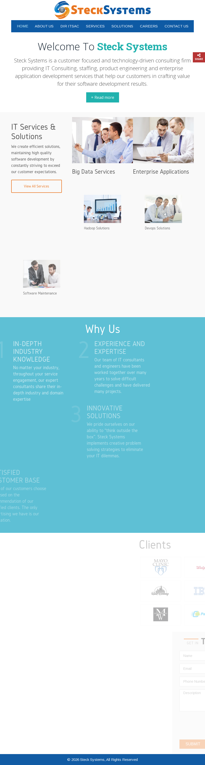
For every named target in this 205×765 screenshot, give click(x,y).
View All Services (36, 186)
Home (22, 26)
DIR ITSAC (69, 26)
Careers (149, 26)
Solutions (122, 26)
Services (95, 26)
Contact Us (176, 26)
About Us (44, 26)
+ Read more (102, 97)
